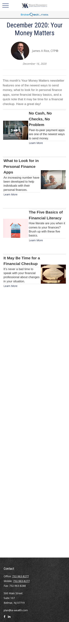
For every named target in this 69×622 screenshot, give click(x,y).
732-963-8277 (20, 576)
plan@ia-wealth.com (16, 610)
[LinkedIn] (9, 618)
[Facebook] (4, 618)
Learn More (36, 143)
